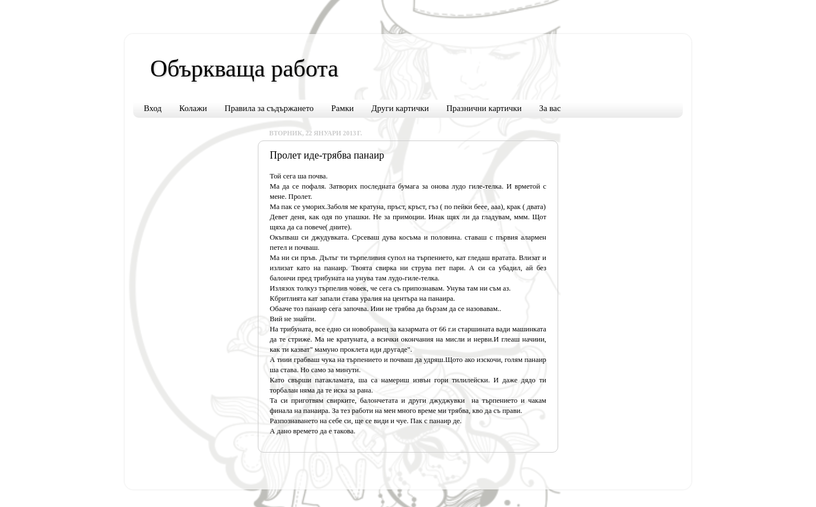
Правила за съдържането (268, 108)
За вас (550, 108)
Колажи (193, 108)
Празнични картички (484, 108)
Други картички (399, 108)
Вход (153, 108)
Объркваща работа (244, 69)
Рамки (343, 108)
